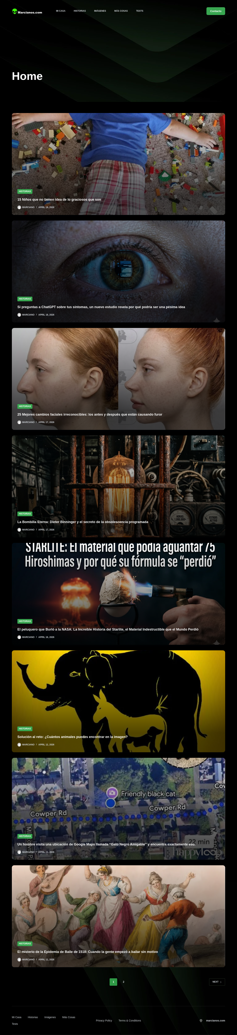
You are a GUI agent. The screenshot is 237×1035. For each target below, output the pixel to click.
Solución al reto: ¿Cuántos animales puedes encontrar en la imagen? (78, 737)
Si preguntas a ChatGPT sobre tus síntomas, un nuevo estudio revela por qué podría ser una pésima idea (110, 307)
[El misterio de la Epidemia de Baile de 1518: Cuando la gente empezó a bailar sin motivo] (118, 916)
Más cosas (121, 11)
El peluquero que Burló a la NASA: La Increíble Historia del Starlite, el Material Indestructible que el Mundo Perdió (117, 629)
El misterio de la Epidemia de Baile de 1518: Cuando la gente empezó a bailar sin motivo (95, 952)
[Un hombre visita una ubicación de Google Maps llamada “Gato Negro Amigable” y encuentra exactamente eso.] (118, 809)
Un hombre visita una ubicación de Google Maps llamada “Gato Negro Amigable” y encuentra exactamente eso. (115, 844)
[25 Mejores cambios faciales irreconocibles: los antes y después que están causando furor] (118, 379)
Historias (80, 11)
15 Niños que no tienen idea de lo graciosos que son (63, 200)
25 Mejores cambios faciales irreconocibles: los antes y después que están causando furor (97, 414)
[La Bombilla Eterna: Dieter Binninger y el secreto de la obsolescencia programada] (118, 486)
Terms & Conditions (129, 1020)
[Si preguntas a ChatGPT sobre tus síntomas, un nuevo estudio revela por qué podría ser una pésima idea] (118, 271)
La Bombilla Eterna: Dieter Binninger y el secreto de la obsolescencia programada (89, 522)
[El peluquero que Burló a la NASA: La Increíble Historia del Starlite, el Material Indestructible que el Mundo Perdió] (118, 594)
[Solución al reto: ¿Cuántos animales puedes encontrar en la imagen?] (118, 701)
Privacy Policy (104, 1020)
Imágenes (100, 11)
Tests (139, 11)
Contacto (215, 11)
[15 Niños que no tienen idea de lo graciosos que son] (118, 164)
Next (217, 982)
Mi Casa (61, 11)
